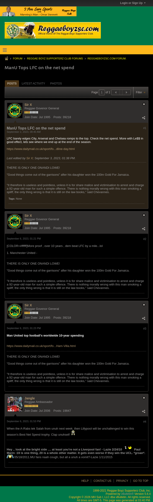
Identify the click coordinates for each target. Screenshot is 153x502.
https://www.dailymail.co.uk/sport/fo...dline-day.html (41, 149)
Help (85, 481)
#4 (144, 421)
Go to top (140, 481)
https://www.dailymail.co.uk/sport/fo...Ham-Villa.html (41, 346)
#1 (144, 128)
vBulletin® (127, 494)
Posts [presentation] (12, 83)
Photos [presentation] (56, 83)
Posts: (58, 117)
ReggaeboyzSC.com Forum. (107, 58)
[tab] (12, 83)
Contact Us (102, 481)
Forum (17, 58)
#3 (144, 328)
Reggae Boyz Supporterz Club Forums (55, 58)
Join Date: (31, 117)
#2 (144, 239)
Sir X (28, 105)
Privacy (122, 481)
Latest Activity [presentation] (33, 83)
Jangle (30, 398)
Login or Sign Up (133, 3)
